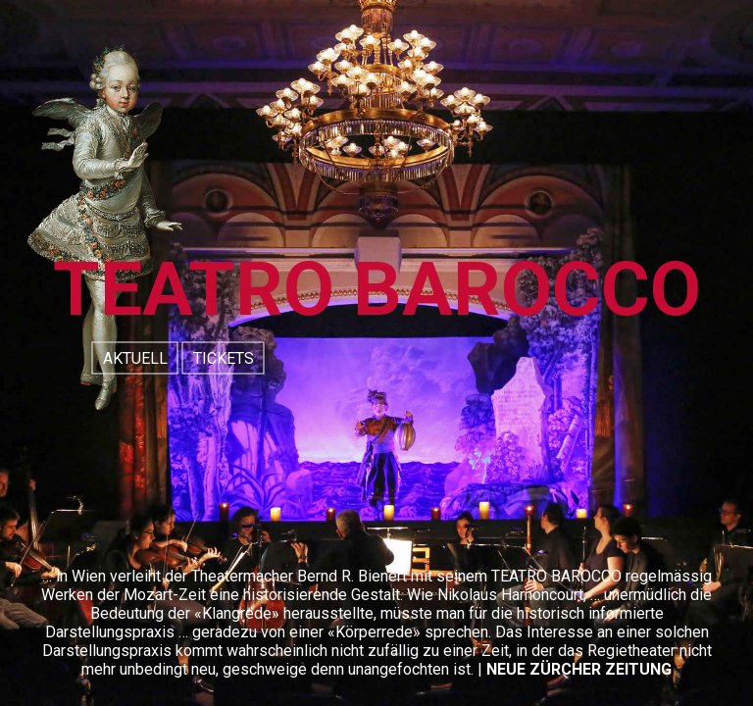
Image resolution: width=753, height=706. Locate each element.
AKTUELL (135, 358)
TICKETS (223, 358)
